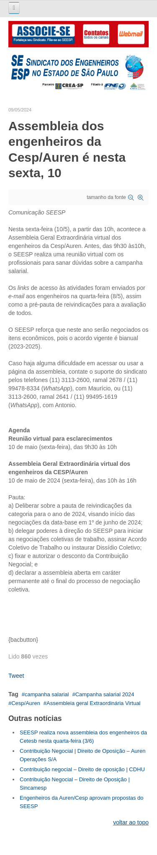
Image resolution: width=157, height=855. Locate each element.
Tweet (16, 675)
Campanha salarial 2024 (104, 694)
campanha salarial (47, 694)
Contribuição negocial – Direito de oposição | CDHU (82, 769)
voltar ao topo (131, 822)
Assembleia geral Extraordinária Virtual (93, 703)
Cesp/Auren (25, 703)
